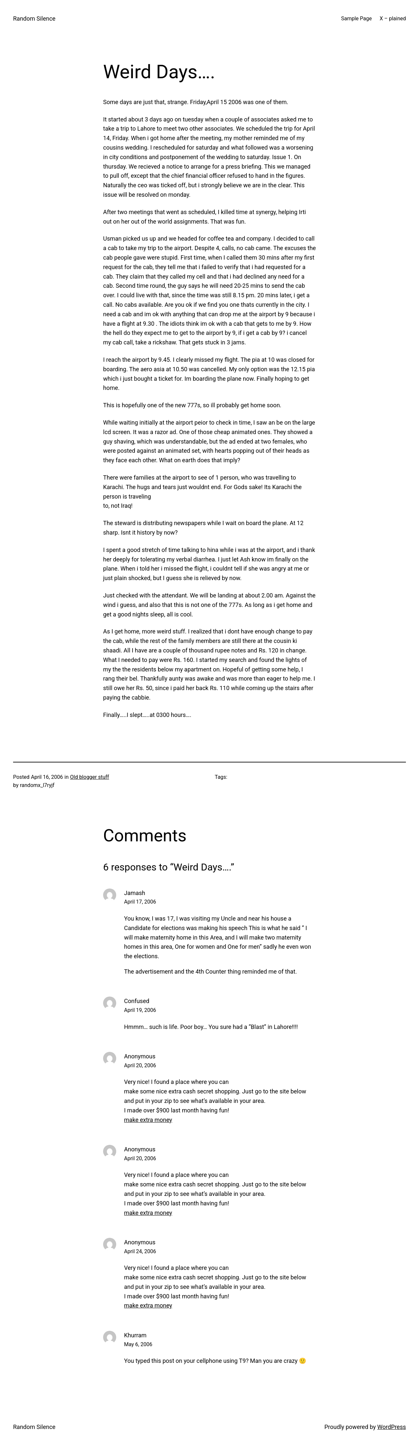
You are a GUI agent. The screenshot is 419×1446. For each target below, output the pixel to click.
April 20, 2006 (140, 1065)
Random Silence (34, 18)
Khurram (135, 1335)
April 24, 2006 (140, 1251)
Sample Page (356, 18)
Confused (136, 1001)
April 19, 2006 (140, 1010)
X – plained (393, 18)
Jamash (134, 892)
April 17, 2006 (140, 902)
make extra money (148, 1119)
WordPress (391, 1426)
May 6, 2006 (138, 1344)
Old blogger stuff (89, 777)
